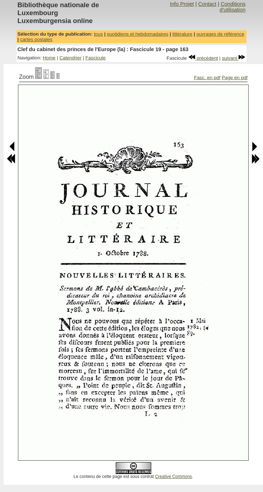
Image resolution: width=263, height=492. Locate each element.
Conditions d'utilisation (232, 7)
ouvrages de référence (220, 34)
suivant (233, 58)
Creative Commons (173, 476)
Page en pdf (235, 77)
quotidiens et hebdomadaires (137, 34)
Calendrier (70, 57)
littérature (182, 34)
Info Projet (182, 4)
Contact (207, 4)
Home (49, 57)
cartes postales (36, 39)
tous (98, 34)
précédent (203, 58)
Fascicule (96, 57)
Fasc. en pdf (207, 77)
